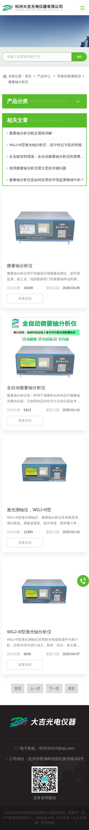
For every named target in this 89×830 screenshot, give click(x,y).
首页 (28, 76)
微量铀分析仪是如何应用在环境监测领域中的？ (46, 180)
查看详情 (25, 298)
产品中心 (44, 76)
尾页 (71, 688)
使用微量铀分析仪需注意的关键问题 (37, 168)
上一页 (35, 688)
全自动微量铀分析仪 (26, 387)
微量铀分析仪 (20, 265)
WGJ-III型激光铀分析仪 (29, 631)
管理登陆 (47, 823)
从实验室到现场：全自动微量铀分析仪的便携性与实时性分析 (46, 156)
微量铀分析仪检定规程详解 (30, 133)
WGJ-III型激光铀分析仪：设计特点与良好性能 (45, 145)
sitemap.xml (44, 818)
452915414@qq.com (56, 748)
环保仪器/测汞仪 (69, 76)
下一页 (54, 688)
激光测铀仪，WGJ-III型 (29, 509)
